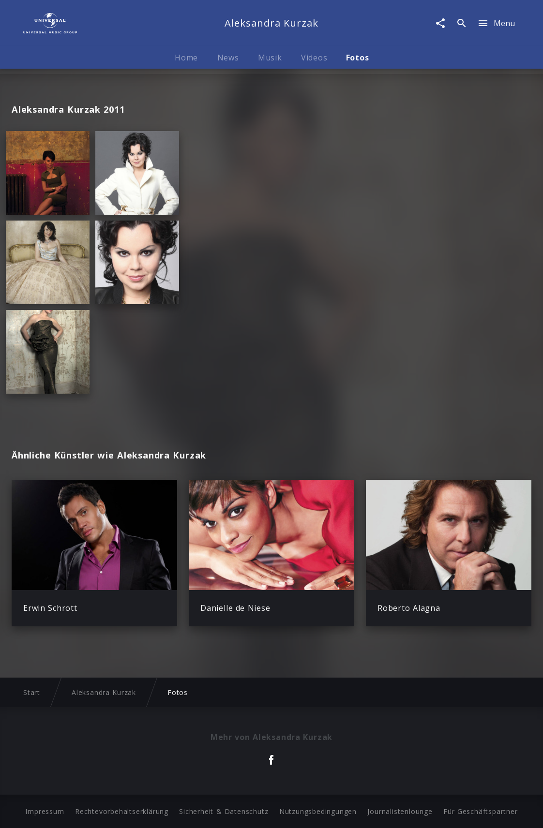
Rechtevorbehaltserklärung (121, 811)
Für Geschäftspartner (480, 811)
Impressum (44, 811)
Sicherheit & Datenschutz (223, 811)
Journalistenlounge (399, 811)
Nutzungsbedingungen (318, 811)
